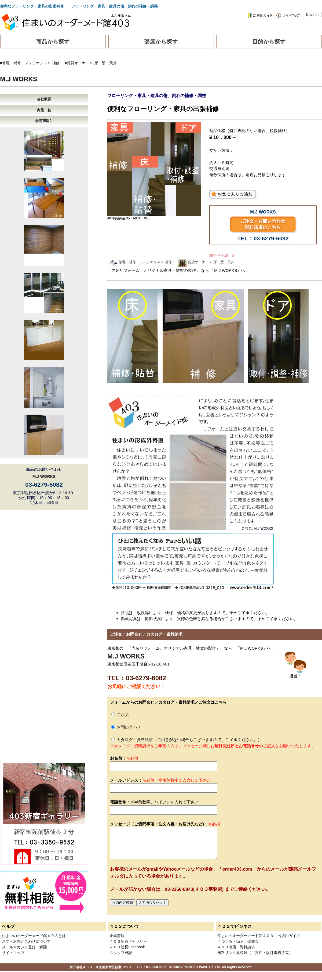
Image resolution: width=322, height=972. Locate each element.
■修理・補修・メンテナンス (23, 63)
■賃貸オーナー (77, 63)
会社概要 (44, 99)
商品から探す (53, 42)
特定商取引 (44, 121)
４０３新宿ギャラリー (128, 941)
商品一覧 (44, 110)
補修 (56, 63)
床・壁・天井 (105, 63)
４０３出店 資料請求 (236, 947)
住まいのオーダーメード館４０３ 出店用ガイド (258, 936)
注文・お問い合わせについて (26, 941)
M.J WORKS (18, 79)
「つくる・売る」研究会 (238, 941)
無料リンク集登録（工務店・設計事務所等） (254, 952)
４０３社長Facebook (127, 947)
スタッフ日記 (120, 952)
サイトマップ (13, 952)
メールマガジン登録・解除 (24, 947)
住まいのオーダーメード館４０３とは (34, 936)
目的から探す (269, 42)
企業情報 (117, 936)
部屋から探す (161, 42)
